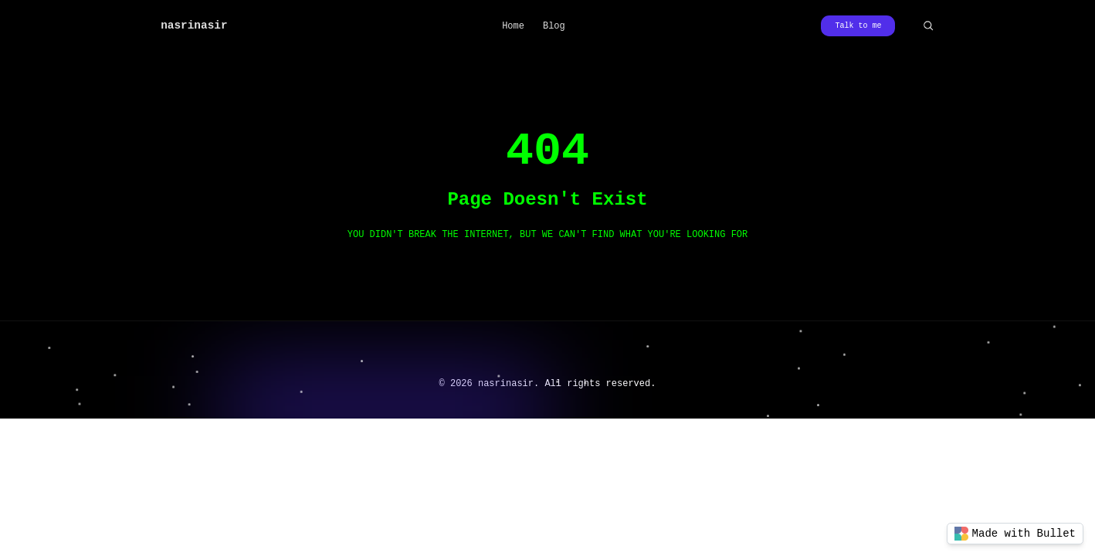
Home (513, 26)
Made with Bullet (1015, 534)
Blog (554, 26)
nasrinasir (194, 25)
